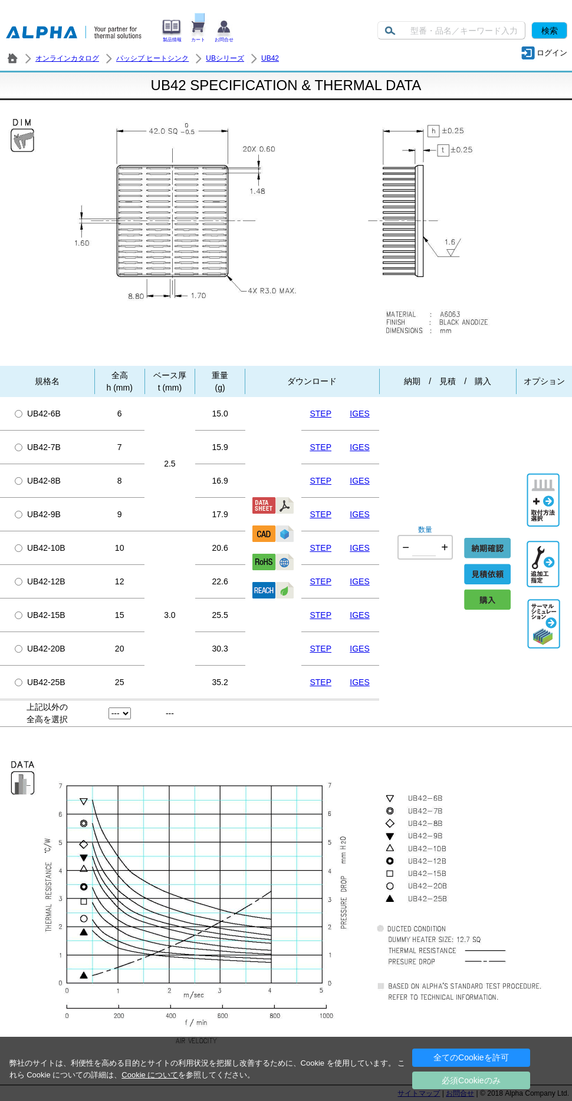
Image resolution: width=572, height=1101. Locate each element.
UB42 (270, 58)
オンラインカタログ (67, 58)
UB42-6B (38, 413)
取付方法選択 (544, 485)
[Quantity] (424, 547)
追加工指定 (544, 553)
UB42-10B (40, 548)
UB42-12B (40, 581)
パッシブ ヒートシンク (152, 58)
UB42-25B (40, 682)
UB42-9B (38, 514)
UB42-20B (40, 648)
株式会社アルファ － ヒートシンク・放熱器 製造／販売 (12, 58)
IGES (359, 413)
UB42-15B (40, 615)
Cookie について (149, 1074)
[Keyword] (451, 30)
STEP (320, 413)
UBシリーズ (225, 58)
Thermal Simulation (544, 611)
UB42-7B (38, 447)
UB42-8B (38, 480)
